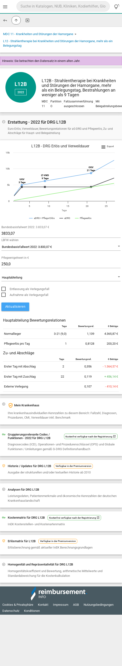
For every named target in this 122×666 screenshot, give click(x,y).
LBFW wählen (10, 240)
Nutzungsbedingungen (99, 604)
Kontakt (43, 604)
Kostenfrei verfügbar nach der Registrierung (90, 436)
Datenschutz (10, 611)
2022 (20, 92)
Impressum (60, 604)
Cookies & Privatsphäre (17, 604)
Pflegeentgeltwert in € (15, 257)
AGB (76, 604)
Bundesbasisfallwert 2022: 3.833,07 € (25, 227)
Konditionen (32, 611)
